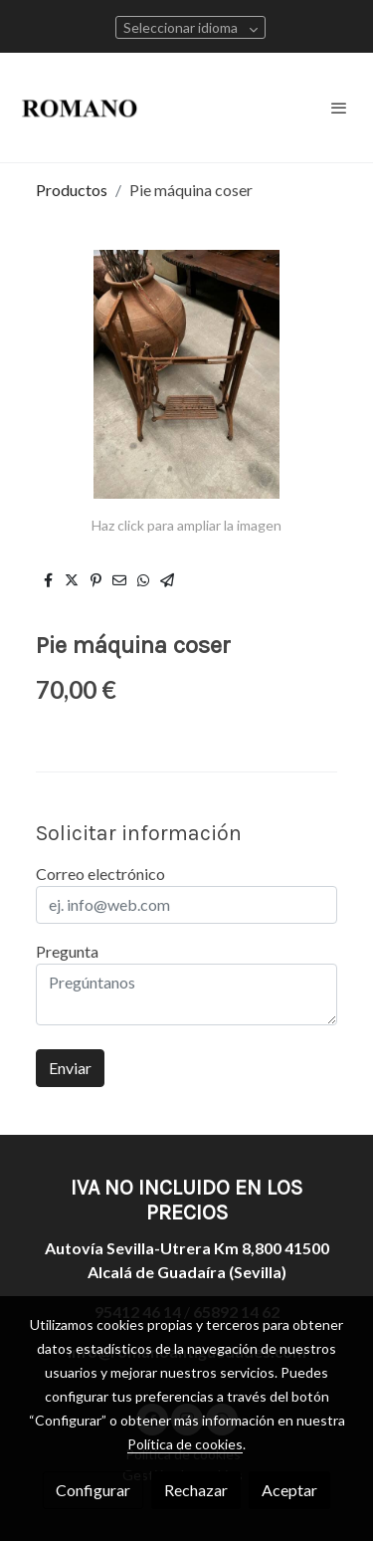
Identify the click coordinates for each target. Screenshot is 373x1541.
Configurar (93, 1489)
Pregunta (67, 951)
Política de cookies (185, 1443)
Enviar (70, 1067)
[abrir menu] (339, 107)
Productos (71, 189)
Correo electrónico (100, 873)
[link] (79, 107)
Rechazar (196, 1489)
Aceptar (289, 1489)
